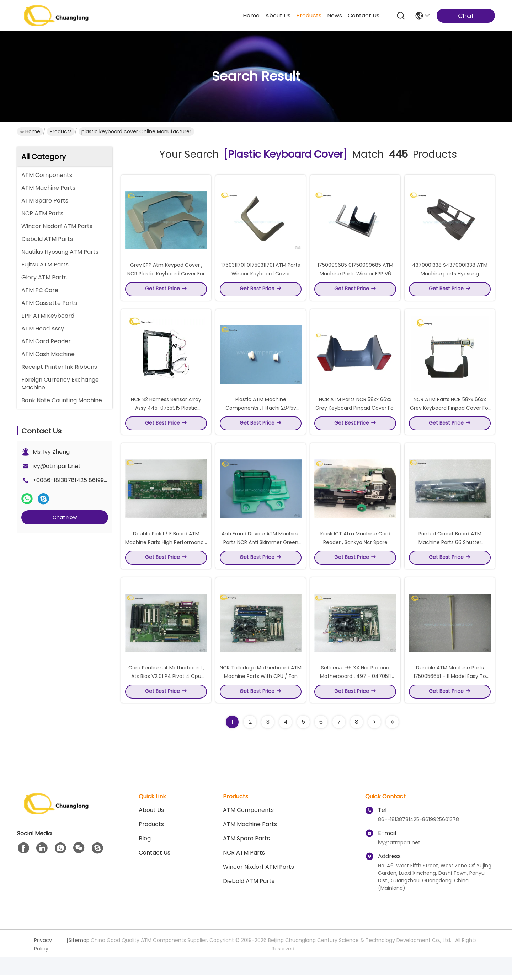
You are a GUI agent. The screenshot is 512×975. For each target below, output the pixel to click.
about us (277, 15)
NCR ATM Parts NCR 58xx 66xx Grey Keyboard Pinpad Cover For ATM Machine (355, 416)
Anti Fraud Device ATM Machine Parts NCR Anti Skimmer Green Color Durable (261, 555)
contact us (363, 15)
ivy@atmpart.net (57, 466)
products (308, 15)
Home (251, 15)
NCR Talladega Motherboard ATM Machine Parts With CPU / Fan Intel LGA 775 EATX (261, 694)
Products (61, 131)
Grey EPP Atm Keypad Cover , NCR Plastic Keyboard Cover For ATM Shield (166, 278)
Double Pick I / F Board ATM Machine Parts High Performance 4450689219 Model (166, 555)
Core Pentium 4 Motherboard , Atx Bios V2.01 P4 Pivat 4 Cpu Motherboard (166, 694)
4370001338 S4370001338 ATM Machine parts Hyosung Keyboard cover (449, 278)
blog (145, 856)
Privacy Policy (43, 962)
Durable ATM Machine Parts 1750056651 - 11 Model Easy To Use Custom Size (450, 694)
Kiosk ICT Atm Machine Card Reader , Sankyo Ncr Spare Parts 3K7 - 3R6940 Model (355, 555)
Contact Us (154, 870)
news (334, 15)
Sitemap (79, 957)
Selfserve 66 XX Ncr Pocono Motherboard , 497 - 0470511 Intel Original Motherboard (355, 694)
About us (151, 828)
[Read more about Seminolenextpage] (374, 739)
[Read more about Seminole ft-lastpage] (392, 739)
